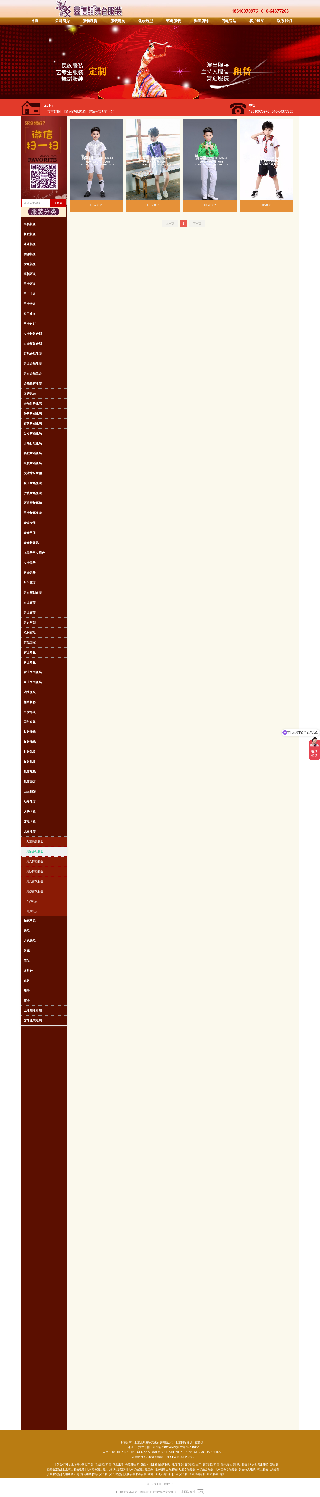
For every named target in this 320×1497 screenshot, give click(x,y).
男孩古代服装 (34, 891)
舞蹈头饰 (30, 921)
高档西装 (30, 274)
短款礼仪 (30, 762)
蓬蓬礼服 (30, 244)
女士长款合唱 (33, 333)
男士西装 (30, 284)
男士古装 (30, 612)
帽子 (27, 1000)
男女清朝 (30, 622)
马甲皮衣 (30, 314)
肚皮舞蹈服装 (33, 493)
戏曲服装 (30, 692)
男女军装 (30, 712)
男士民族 (30, 572)
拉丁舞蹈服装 (33, 483)
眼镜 (27, 950)
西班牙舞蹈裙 (33, 503)
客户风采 (30, 393)
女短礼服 (30, 264)
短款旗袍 (30, 742)
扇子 (27, 990)
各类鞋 (28, 970)
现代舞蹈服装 (33, 463)
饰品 (27, 931)
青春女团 (30, 523)
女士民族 (30, 562)
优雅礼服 (30, 254)
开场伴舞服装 (33, 403)
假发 (27, 960)
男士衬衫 (30, 324)
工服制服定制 (33, 1010)
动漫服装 (30, 801)
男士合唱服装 (33, 363)
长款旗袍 (30, 732)
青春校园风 (31, 543)
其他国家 (30, 642)
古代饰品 (30, 941)
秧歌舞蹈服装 (33, 453)
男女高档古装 (33, 592)
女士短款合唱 (33, 343)
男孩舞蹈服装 (34, 871)
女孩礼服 (32, 901)
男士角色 (30, 662)
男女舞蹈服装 (34, 861)
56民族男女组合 (34, 552)
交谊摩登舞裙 (33, 473)
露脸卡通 (30, 821)
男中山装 (30, 294)
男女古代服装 (34, 881)
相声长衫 (30, 702)
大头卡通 (30, 811)
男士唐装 (30, 304)
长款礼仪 (30, 752)
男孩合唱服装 (34, 851)
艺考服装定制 (33, 1020)
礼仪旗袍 (30, 772)
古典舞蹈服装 (33, 423)
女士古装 (30, 602)
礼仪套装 (30, 781)
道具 (27, 980)
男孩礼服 (32, 911)
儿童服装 (30, 831)
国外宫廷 (30, 722)
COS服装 (30, 791)
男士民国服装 (33, 682)
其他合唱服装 (33, 353)
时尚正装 (30, 582)
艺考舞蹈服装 (33, 433)
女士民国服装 (33, 672)
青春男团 (30, 533)
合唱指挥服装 (33, 383)
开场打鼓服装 (33, 443)
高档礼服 (30, 224)
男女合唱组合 (33, 373)
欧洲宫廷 (30, 632)
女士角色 (30, 652)
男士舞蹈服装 (33, 513)
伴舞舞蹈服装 (33, 413)
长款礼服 (30, 234)
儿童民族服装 (34, 841)
